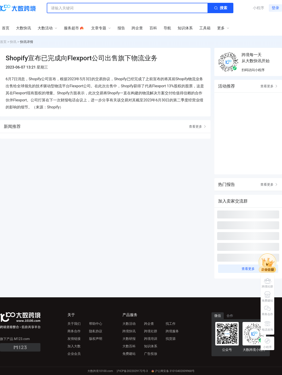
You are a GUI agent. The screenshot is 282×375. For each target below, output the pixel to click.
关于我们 (74, 323)
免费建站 (129, 354)
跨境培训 (150, 339)
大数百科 (129, 346)
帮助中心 (95, 323)
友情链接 (74, 339)
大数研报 (129, 339)
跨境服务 (172, 331)
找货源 (171, 339)
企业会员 (74, 354)
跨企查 (149, 323)
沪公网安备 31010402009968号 (173, 371)
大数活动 (129, 323)
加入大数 (74, 346)
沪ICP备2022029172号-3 (132, 371)
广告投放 (150, 354)
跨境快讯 (129, 331)
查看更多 (198, 126)
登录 (275, 8)
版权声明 (95, 339)
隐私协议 (95, 331)
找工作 (171, 323)
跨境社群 (150, 331)
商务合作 (74, 331)
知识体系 (150, 346)
